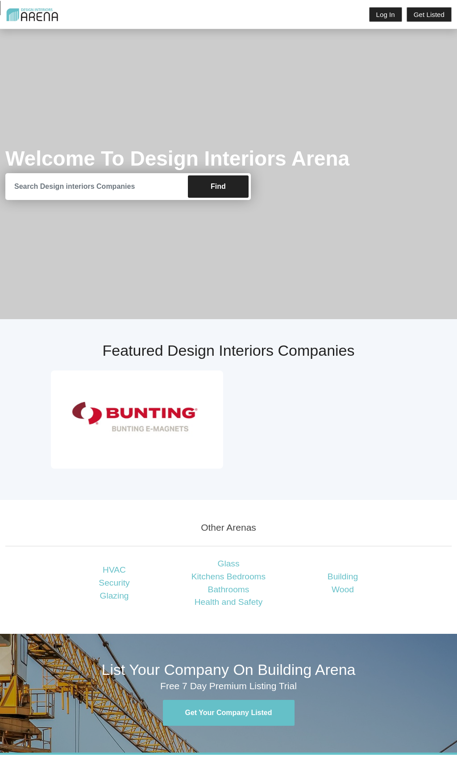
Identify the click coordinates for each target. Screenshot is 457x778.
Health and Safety (229, 602)
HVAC (114, 569)
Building (343, 576)
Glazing (114, 595)
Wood (343, 589)
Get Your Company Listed (228, 712)
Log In (385, 14)
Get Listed (429, 14)
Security (114, 582)
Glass (228, 563)
